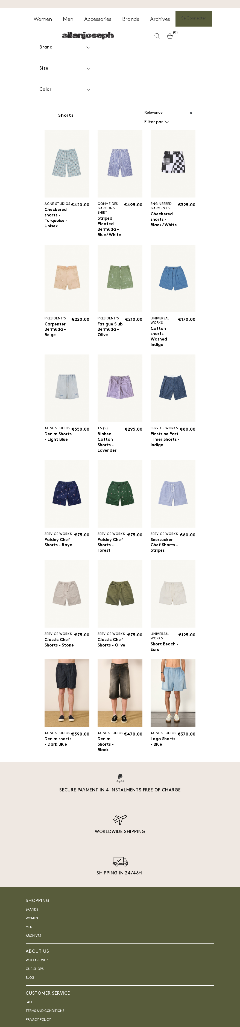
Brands (32, 917)
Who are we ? (37, 967)
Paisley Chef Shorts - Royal (58, 549)
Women (32, 926)
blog (30, 985)
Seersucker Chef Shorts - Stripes (165, 549)
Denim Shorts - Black (106, 752)
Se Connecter (194, 19)
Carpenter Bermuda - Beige (56, 331)
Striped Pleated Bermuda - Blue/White (110, 227)
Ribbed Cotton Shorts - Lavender (107, 445)
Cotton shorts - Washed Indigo (159, 339)
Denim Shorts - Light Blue (55, 443)
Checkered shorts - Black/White (164, 220)
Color (65, 90)
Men (29, 934)
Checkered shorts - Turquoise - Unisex (56, 219)
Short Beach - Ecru (164, 652)
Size (65, 68)
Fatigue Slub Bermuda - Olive (111, 331)
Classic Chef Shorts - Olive (112, 648)
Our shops (34, 976)
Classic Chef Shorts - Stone (58, 651)
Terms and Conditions (45, 1018)
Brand (65, 47)
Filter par (156, 122)
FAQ (29, 1009)
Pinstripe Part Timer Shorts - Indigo (162, 445)
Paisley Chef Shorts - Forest (111, 549)
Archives (33, 943)
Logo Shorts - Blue (164, 749)
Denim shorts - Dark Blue (55, 752)
